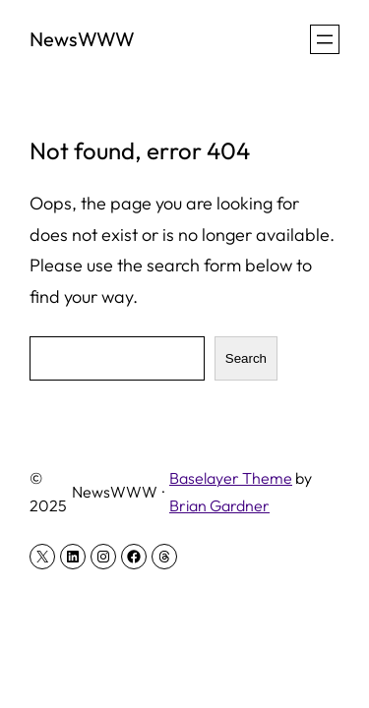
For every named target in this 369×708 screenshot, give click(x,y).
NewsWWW (82, 39)
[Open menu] (324, 39)
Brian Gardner (219, 505)
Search (246, 358)
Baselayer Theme (230, 478)
